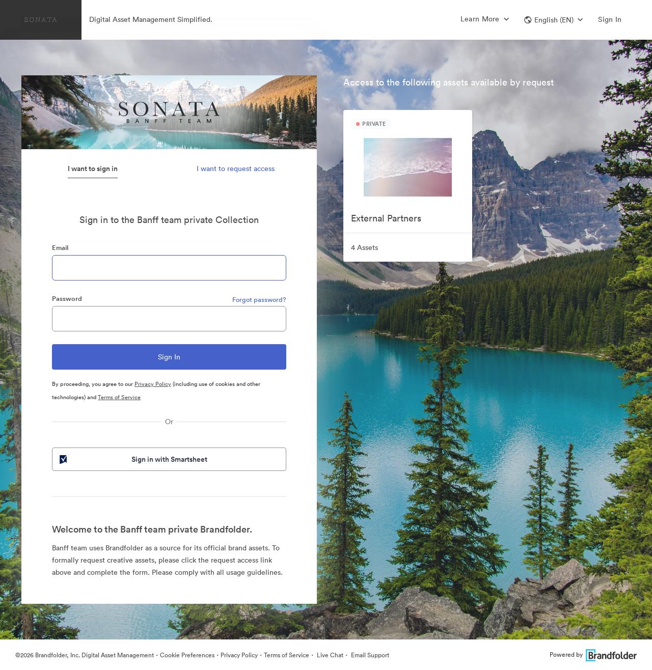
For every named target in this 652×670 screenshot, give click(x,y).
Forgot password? (259, 299)
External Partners (386, 218)
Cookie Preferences (187, 655)
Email (60, 247)
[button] (553, 20)
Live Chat (329, 655)
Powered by (593, 654)
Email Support (369, 655)
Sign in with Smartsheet (132, 459)
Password (67, 298)
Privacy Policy (152, 384)
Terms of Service (119, 397)
